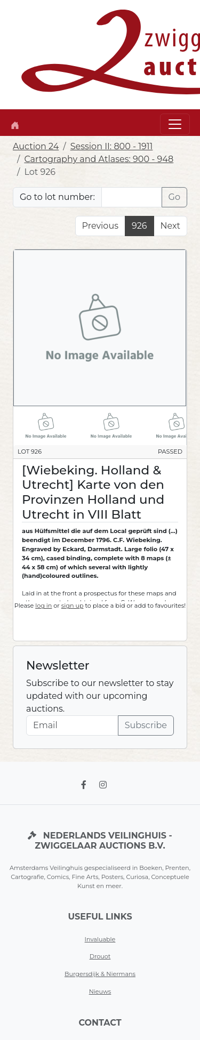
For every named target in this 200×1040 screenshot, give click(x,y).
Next (170, 226)
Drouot (100, 956)
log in (43, 605)
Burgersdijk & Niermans (100, 974)
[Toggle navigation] (175, 124)
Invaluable (100, 939)
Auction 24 (36, 146)
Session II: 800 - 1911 (111, 146)
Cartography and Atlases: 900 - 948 (98, 159)
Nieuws (100, 991)
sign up (72, 605)
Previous (100, 226)
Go (174, 197)
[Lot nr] (131, 197)
